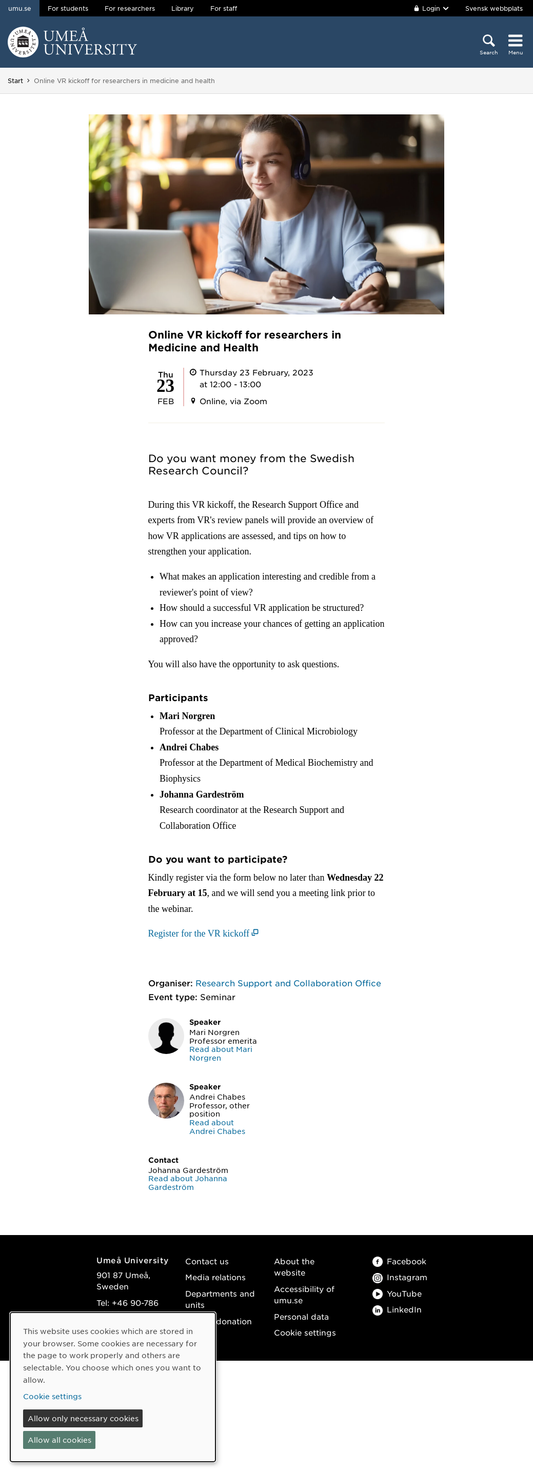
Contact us (207, 1261)
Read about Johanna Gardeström (187, 1182)
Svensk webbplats (494, 8)
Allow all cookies (59, 1439)
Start (15, 80)
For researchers (130, 8)
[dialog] (112, 1387)
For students (68, 8)
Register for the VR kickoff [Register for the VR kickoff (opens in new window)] (198, 933)
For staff (223, 8)
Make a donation (218, 1321)
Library (182, 8)
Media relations (215, 1277)
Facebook (399, 1261)
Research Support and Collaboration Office (288, 983)
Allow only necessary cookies (83, 1418)
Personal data (301, 1316)
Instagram (399, 1277)
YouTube (397, 1293)
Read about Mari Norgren (220, 1053)
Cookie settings (305, 1332)
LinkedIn (397, 1309)
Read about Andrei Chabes (217, 1127)
